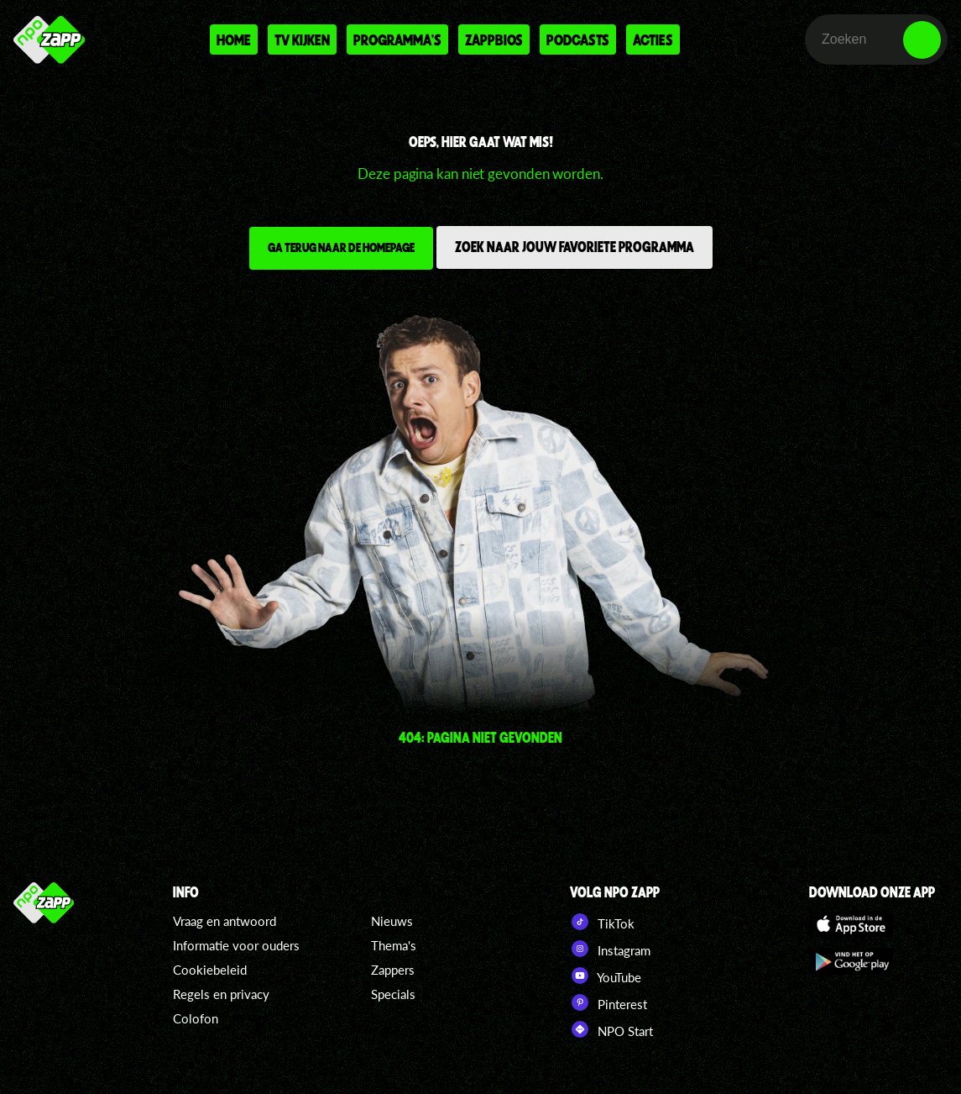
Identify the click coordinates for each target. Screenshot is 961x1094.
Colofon (195, 1018)
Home (234, 39)
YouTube (605, 975)
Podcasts (577, 39)
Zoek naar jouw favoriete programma (574, 246)
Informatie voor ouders (236, 945)
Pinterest (608, 1002)
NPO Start (611, 1029)
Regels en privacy (221, 994)
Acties (653, 39)
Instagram (610, 949)
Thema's (393, 945)
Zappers (393, 969)
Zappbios (494, 39)
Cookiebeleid (210, 969)
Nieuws (392, 920)
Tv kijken (302, 39)
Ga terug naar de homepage (341, 247)
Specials (393, 994)
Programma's (397, 39)
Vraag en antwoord (224, 920)
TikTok (602, 922)
